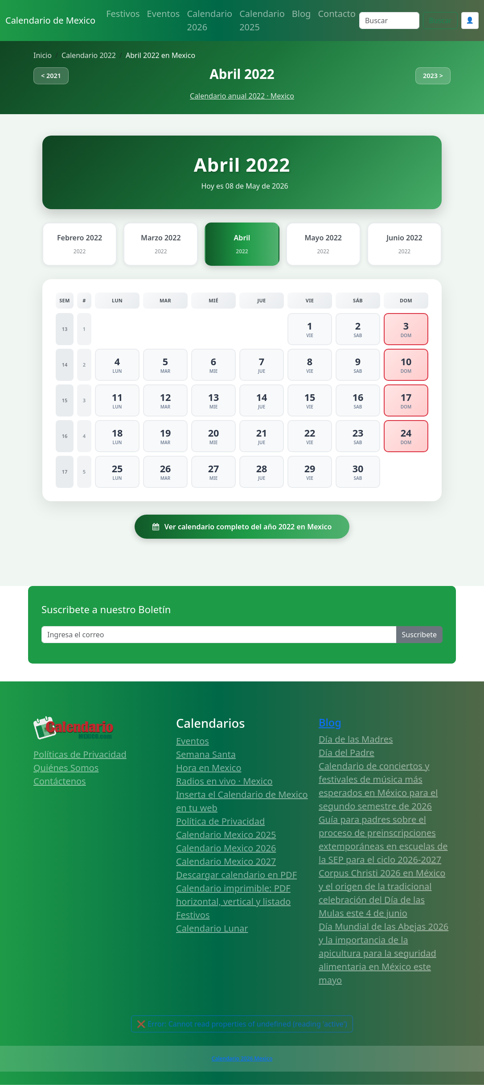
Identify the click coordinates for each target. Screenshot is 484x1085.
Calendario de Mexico (50, 20)
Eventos (163, 14)
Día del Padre (346, 753)
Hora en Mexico (209, 768)
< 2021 (51, 75)
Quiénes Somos (65, 768)
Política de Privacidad (220, 821)
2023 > (433, 75)
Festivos (122, 14)
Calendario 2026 (209, 20)
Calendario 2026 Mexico (242, 1058)
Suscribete (419, 634)
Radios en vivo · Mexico (224, 781)
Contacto (336, 14)
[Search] (389, 20)
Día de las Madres (356, 739)
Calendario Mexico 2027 (226, 861)
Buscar (440, 20)
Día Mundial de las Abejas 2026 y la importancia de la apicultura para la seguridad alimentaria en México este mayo (383, 953)
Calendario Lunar (212, 928)
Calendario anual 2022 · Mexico (242, 96)
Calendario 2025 (262, 20)
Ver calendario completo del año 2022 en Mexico (242, 527)
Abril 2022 (241, 74)
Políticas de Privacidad (80, 754)
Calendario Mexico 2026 (226, 848)
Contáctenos (59, 781)
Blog (301, 14)
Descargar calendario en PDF (236, 875)
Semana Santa (206, 754)
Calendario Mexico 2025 (226, 835)
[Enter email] (219, 634)
